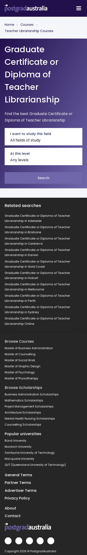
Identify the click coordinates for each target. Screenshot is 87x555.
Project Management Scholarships (29, 406)
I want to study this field (30, 134)
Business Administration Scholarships (32, 394)
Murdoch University (18, 447)
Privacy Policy (17, 498)
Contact (13, 516)
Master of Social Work (20, 360)
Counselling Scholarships (23, 425)
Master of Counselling (20, 354)
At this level (20, 153)
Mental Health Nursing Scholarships (30, 418)
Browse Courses (19, 341)
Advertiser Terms (21, 490)
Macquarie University (19, 459)
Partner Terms (18, 482)
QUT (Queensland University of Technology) (35, 465)
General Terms (18, 475)
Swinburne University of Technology (30, 453)
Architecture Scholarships (23, 412)
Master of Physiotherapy (21, 378)
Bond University (15, 441)
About (10, 508)
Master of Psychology (20, 372)
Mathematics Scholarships (24, 400)
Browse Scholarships (23, 387)
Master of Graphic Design (22, 366)
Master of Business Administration (29, 348)
